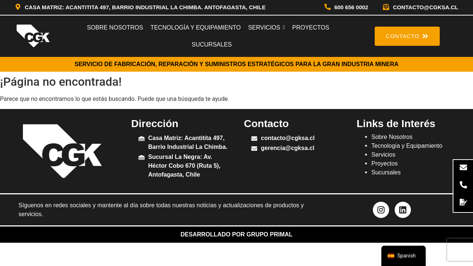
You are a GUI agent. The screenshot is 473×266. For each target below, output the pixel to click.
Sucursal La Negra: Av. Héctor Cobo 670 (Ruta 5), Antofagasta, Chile (184, 166)
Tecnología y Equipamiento (406, 146)
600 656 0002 (351, 7)
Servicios (383, 154)
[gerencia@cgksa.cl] (254, 149)
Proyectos (384, 163)
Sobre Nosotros (391, 137)
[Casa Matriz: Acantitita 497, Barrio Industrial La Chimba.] (141, 139)
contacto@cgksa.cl (425, 7)
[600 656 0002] (327, 7)
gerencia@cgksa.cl (287, 148)
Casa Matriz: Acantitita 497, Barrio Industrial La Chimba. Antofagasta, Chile (145, 7)
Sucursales (386, 172)
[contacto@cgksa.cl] (386, 7)
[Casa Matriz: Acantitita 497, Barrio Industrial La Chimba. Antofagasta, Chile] (18, 7)
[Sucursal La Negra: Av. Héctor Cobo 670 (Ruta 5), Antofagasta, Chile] (141, 157)
